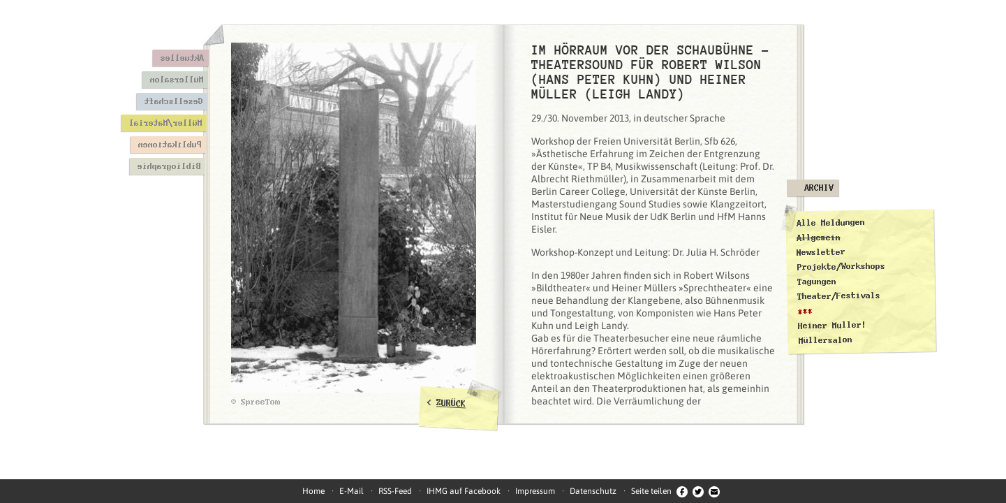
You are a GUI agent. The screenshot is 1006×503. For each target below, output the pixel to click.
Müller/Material (165, 123)
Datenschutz (593, 491)
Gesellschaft (173, 101)
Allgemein (818, 237)
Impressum (535, 491)
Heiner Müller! (831, 325)
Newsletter (821, 252)
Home (313, 491)
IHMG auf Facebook (464, 491)
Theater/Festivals (838, 296)
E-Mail (351, 491)
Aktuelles (182, 58)
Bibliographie (168, 166)
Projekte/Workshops (841, 266)
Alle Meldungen (830, 222)
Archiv (819, 188)
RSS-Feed (395, 491)
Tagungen (816, 282)
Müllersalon (176, 80)
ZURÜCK (451, 403)
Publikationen (169, 145)
